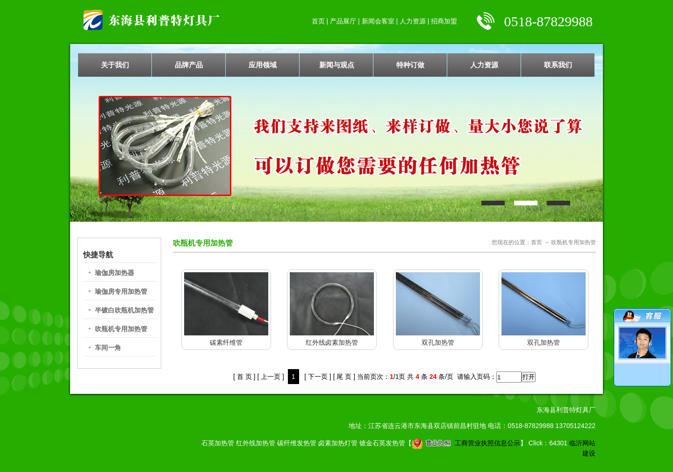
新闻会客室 (378, 21)
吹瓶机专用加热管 (121, 329)
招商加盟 (444, 21)
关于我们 (115, 65)
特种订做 (410, 65)
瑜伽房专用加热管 (121, 291)
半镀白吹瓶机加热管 (124, 310)
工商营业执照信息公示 (466, 443)
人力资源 (413, 21)
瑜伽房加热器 (114, 272)
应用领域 (263, 65)
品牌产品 (189, 65)
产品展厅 (343, 21)
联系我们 (558, 65)
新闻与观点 (336, 65)
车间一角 (108, 347)
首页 (318, 21)
